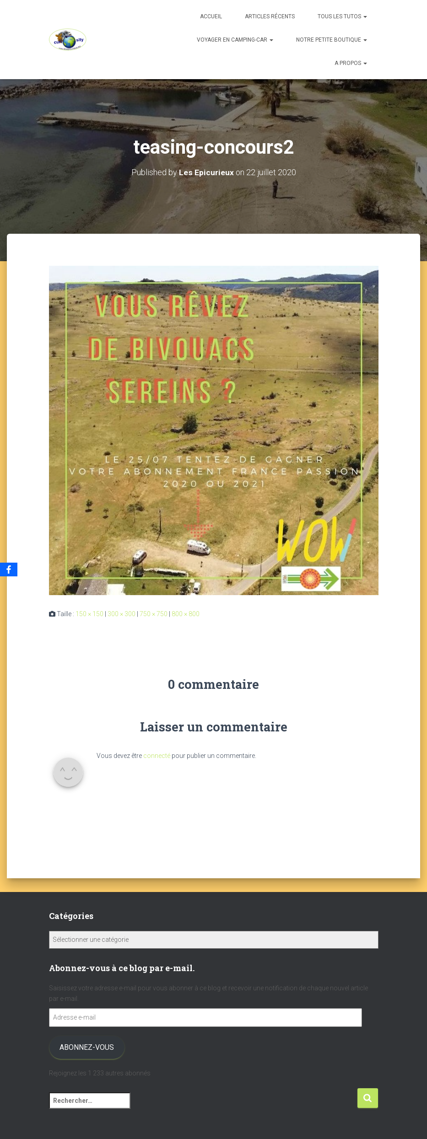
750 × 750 (154, 614)
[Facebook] (8, 569)
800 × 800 (186, 614)
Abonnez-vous (86, 1047)
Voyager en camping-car (235, 40)
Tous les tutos (342, 16)
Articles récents (270, 16)
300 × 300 (121, 614)
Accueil (211, 16)
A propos (351, 63)
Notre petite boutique (331, 40)
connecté (156, 755)
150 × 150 (89, 614)
